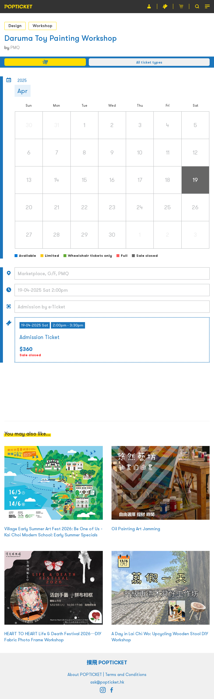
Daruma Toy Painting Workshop (60, 38)
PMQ (15, 47)
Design (15, 25)
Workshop (42, 25)
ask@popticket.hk (107, 682)
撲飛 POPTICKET (107, 662)
